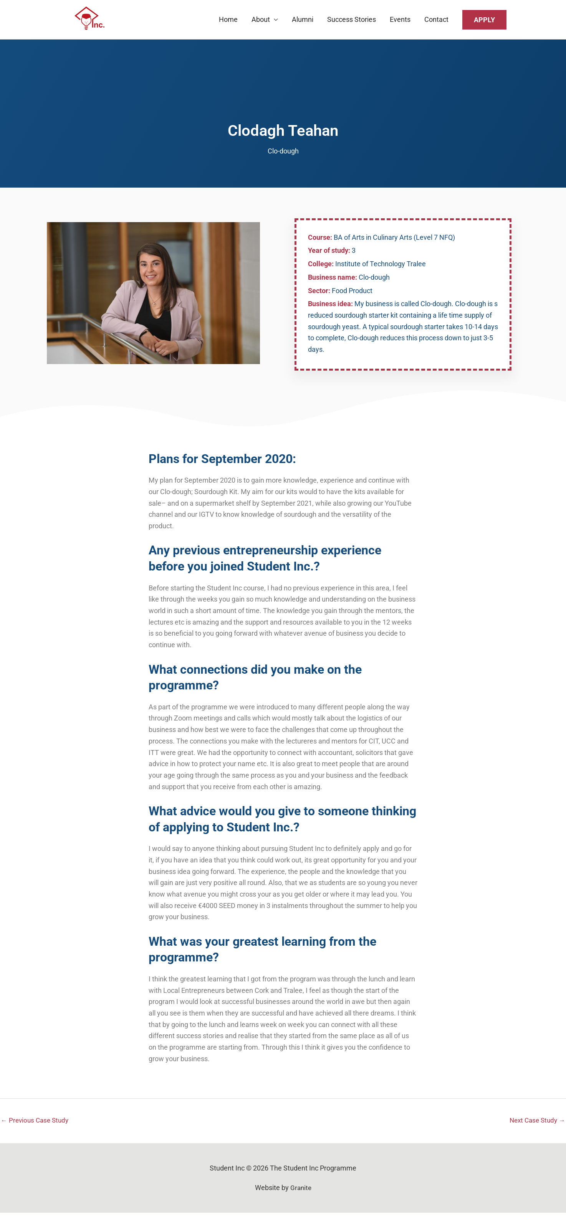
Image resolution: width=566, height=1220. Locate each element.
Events (400, 23)
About (261, 23)
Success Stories (351, 23)
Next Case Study (535, 1127)
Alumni (302, 23)
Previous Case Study (36, 1127)
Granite (301, 1195)
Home (228, 23)
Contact (436, 23)
